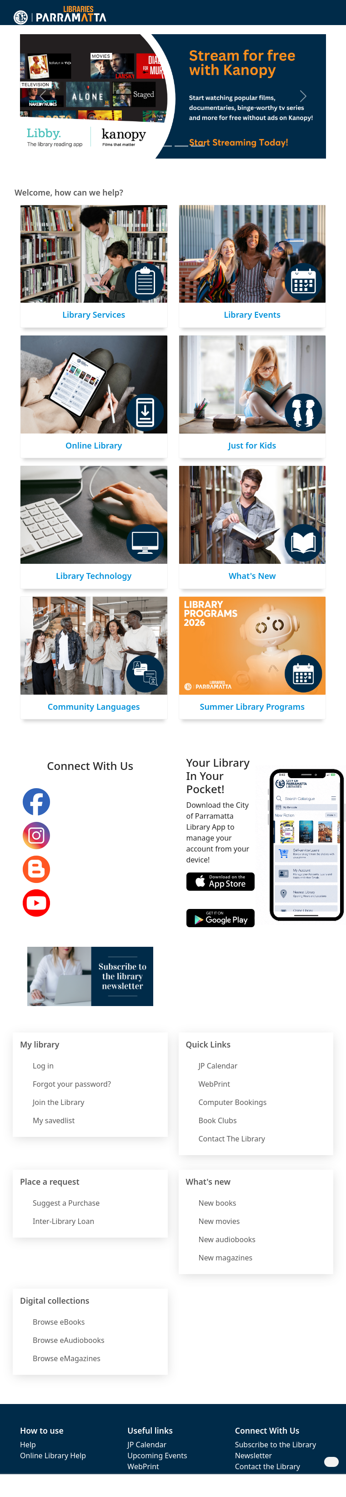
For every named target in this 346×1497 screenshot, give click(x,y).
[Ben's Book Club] (165, 146)
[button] (315, 16)
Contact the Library (267, 1466)
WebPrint (143, 1466)
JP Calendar (146, 1445)
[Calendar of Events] (198, 146)
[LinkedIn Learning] (181, 146)
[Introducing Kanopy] (148, 146)
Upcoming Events (157, 1456)
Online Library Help (53, 1456)
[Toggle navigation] (327, 16)
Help (28, 1445)
